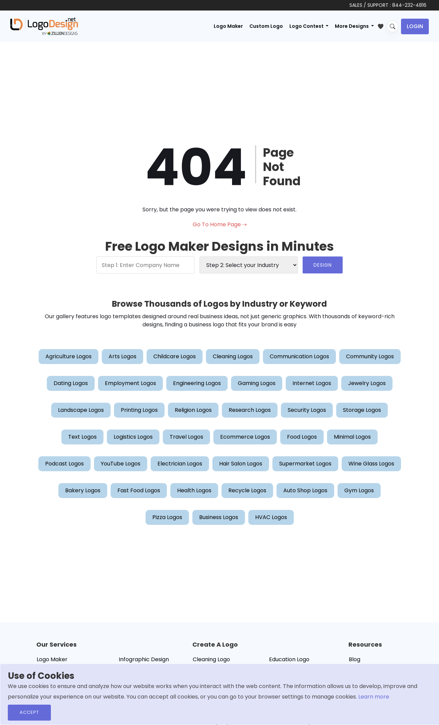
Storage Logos (362, 410)
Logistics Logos (133, 437)
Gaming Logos (256, 383)
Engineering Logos (197, 383)
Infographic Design (144, 659)
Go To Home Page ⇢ (220, 224)
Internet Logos (311, 383)
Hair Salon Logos (240, 464)
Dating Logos (71, 383)
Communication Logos (299, 356)
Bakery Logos (82, 490)
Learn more (373, 697)
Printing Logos (139, 410)
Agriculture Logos (68, 356)
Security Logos (307, 410)
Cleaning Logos (233, 356)
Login (415, 26)
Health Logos (194, 490)
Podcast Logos (64, 464)
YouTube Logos (120, 464)
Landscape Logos (81, 410)
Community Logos (370, 356)
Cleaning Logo (211, 659)
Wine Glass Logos (371, 464)
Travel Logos (186, 437)
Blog (354, 659)
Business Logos (218, 517)
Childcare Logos (174, 356)
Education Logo (289, 659)
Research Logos (250, 410)
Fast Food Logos (138, 490)
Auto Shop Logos (305, 490)
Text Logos (82, 437)
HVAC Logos (271, 517)
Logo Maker (228, 26)
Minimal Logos (352, 437)
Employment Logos (130, 383)
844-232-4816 (409, 5)
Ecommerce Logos (245, 437)
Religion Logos (193, 410)
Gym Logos (359, 490)
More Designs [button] (352, 26)
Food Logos (302, 437)
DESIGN (322, 265)
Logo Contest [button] (307, 26)
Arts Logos (122, 356)
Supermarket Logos (305, 464)
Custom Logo (266, 26)
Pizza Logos (167, 517)
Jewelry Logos (367, 383)
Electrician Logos (179, 464)
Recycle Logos (247, 490)
